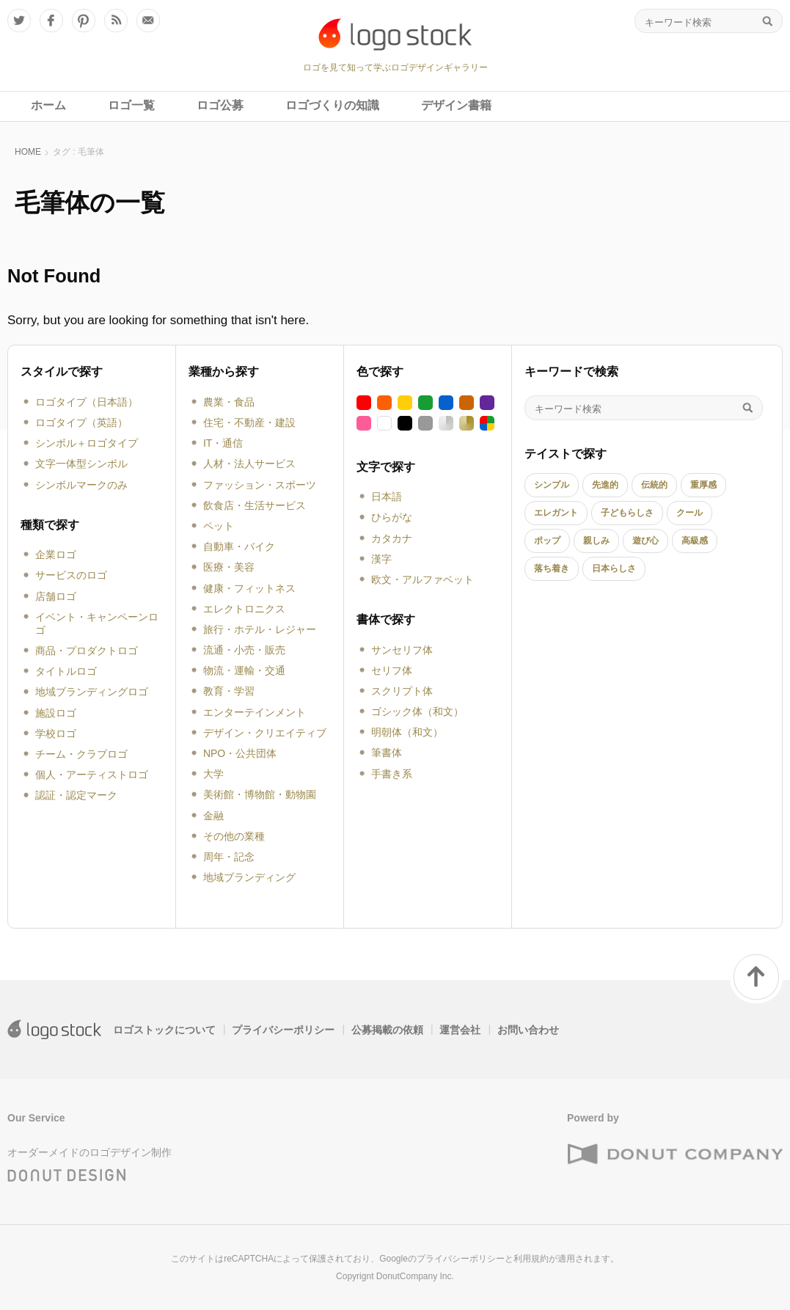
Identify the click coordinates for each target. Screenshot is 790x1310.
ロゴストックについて (164, 1030)
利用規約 (531, 1259)
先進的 (605, 485)
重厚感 (703, 485)
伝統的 (654, 485)
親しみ (596, 540)
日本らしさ (614, 568)
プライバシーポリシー (283, 1030)
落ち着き (551, 568)
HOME (28, 152)
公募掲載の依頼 (387, 1030)
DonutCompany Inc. (415, 1276)
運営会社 (459, 1030)
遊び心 (645, 540)
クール (689, 513)
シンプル (551, 485)
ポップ (547, 540)
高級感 (694, 540)
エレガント (556, 513)
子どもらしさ (627, 513)
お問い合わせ (528, 1030)
